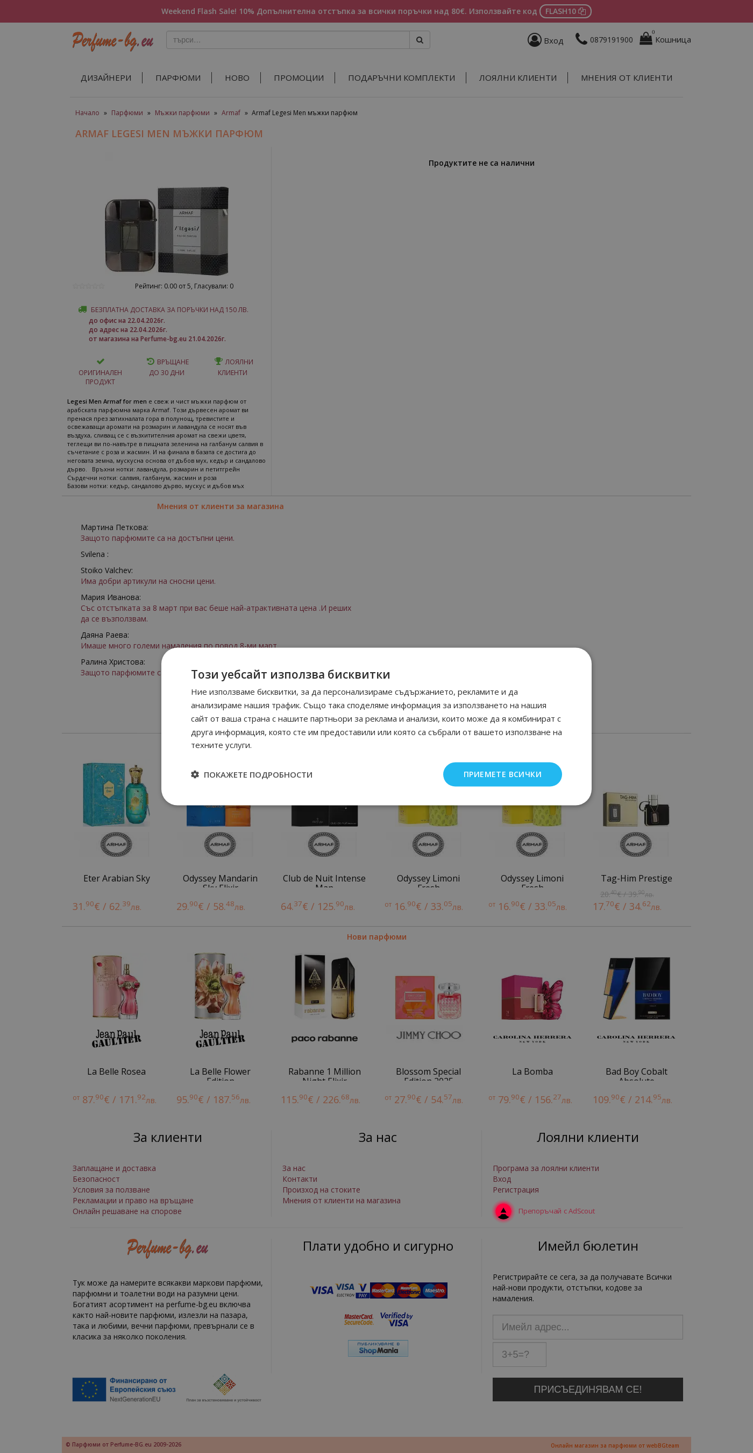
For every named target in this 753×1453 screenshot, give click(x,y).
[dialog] (376, 726)
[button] (251, 774)
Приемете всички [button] (503, 774)
